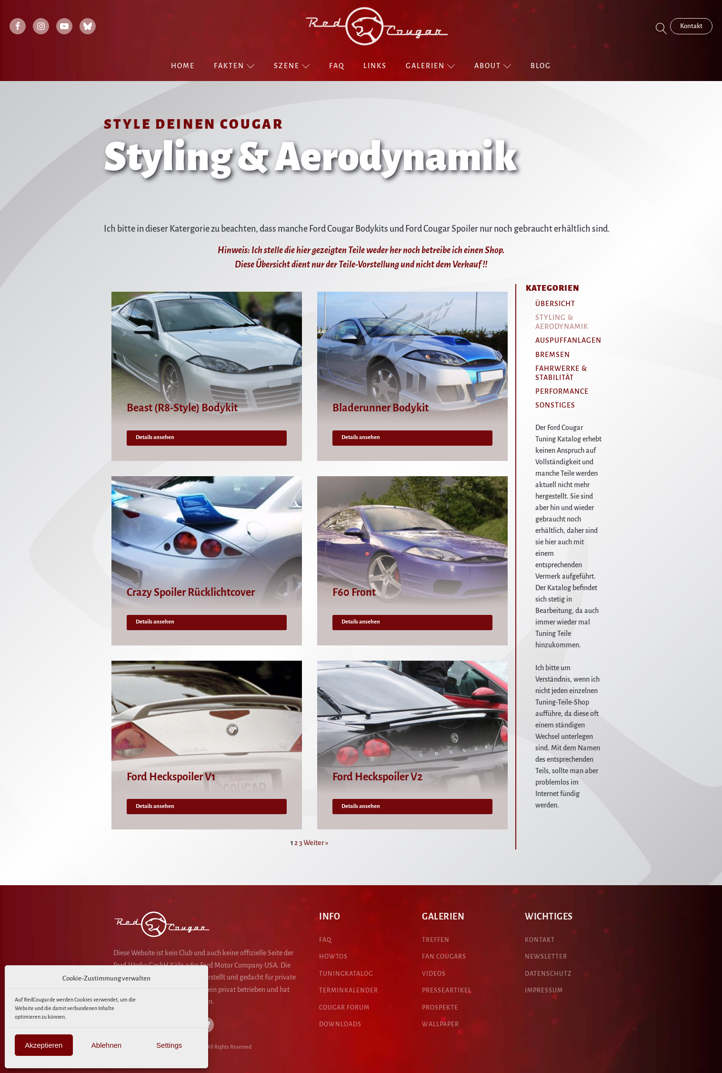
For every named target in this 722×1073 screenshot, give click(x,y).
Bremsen (552, 354)
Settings (169, 1045)
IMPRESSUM (544, 990)
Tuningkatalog (346, 974)
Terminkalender (348, 990)
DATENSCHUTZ (548, 974)
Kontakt (691, 26)
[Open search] (661, 28)
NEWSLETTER (546, 956)
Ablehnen (106, 1045)
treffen (436, 940)
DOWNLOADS (340, 1024)
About (492, 66)
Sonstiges (555, 405)
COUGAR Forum (344, 1007)
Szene (292, 66)
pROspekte (440, 1007)
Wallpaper (440, 1024)
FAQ (336, 66)
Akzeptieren (43, 1045)
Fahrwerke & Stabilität (561, 373)
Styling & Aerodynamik (561, 322)
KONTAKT (540, 940)
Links (375, 66)
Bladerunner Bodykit (380, 408)
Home (183, 66)
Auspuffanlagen (568, 340)
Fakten (234, 66)
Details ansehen (155, 437)
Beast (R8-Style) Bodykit (182, 408)
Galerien (430, 66)
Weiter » (316, 843)
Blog (541, 66)
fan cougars (444, 956)
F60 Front (354, 592)
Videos (434, 974)
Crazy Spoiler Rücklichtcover (191, 592)
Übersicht (555, 303)
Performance (562, 391)
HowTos (333, 956)
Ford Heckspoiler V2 (377, 777)
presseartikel (446, 990)
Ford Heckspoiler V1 (171, 777)
